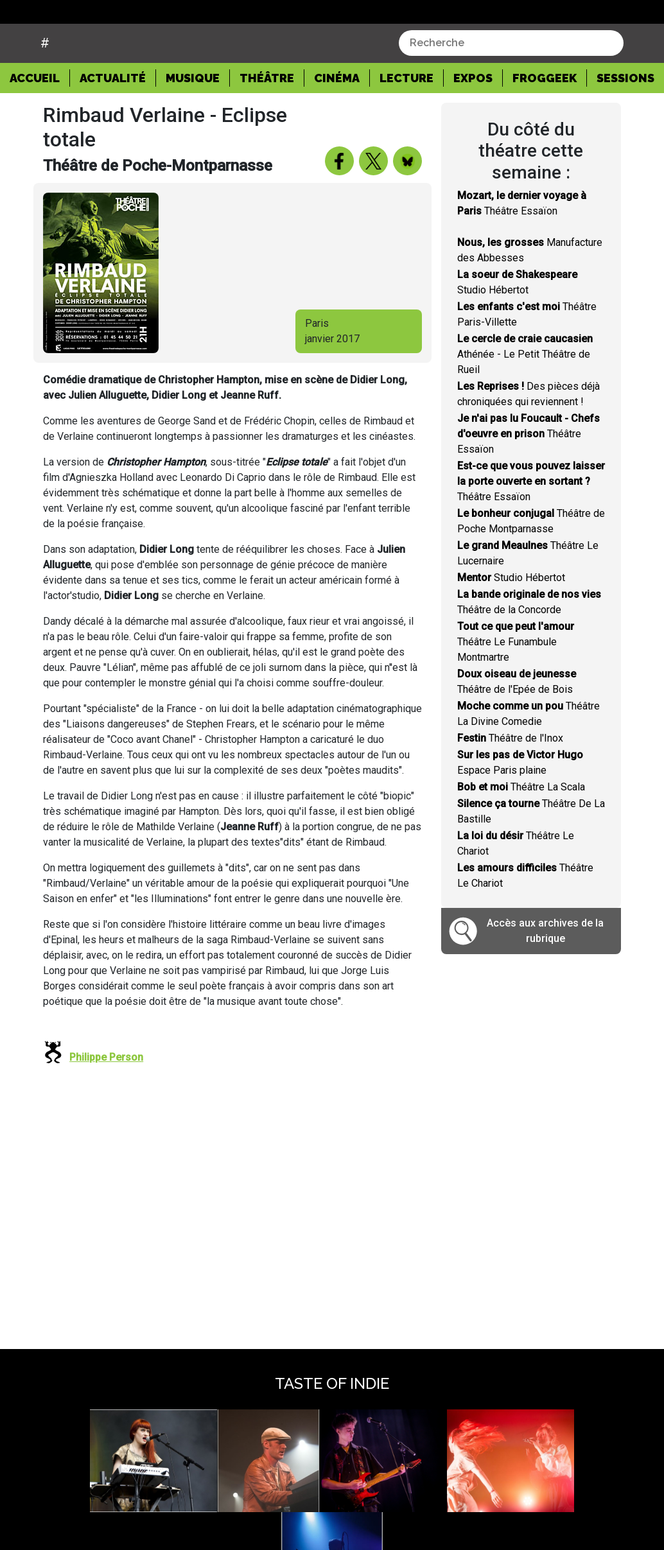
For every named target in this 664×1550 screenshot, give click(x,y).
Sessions (625, 110)
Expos (473, 110)
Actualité (113, 110)
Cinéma (337, 110)
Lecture (406, 110)
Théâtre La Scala (521, 820)
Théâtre (267, 110)
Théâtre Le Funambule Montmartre (515, 674)
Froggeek (544, 110)
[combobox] (511, 75)
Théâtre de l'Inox (510, 771)
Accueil (40, 109)
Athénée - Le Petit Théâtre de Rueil (525, 386)
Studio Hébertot (511, 610)
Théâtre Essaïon (528, 466)
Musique (193, 110)
